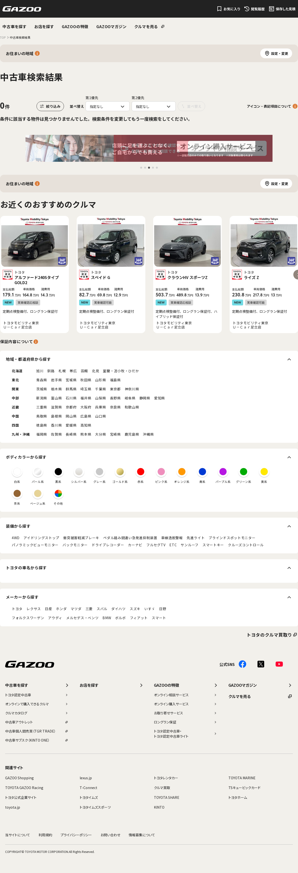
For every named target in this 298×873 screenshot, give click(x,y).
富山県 (56, 398)
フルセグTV (155, 544)
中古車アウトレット (36, 722)
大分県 (100, 434)
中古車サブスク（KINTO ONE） (36, 740)
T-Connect (88, 787)
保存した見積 (286, 8)
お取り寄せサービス (185, 712)
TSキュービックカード (244, 787)
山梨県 (100, 398)
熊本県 (85, 434)
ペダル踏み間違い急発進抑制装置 (130, 537)
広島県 (85, 416)
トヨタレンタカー (166, 777)
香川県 (56, 425)
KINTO (159, 807)
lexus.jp (86, 777)
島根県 (56, 416)
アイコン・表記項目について (269, 106)
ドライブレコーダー (108, 544)
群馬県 (71, 388)
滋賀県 (56, 407)
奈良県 (115, 407)
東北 (15, 379)
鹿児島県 (132, 434)
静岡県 (144, 398)
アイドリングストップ (41, 537)
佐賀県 (56, 434)
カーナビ (135, 544)
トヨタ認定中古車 (36, 694)
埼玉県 (85, 388)
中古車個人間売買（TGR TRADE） (36, 731)
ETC (173, 544)
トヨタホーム (237, 797)
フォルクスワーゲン (28, 617)
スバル (102, 608)
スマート (159, 617)
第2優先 (138, 97)
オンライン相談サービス (185, 694)
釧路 (50, 370)
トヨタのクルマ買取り (269, 634)
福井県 (85, 398)
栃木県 (56, 388)
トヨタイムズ (89, 797)
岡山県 (71, 416)
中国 (15, 416)
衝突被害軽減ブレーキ (81, 537)
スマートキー (213, 544)
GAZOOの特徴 (75, 26)
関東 (15, 388)
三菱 (89, 608)
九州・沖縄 (21, 434)
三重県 (41, 407)
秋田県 (85, 379)
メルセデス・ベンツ (82, 617)
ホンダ (61, 608)
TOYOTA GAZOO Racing (24, 787)
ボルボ (120, 617)
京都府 (71, 407)
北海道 (17, 370)
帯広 (73, 370)
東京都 (115, 388)
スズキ (135, 608)
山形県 (100, 379)
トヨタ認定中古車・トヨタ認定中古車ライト (185, 734)
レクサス (33, 608)
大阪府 (85, 407)
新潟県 (41, 398)
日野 (162, 608)
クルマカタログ (36, 712)
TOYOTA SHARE (166, 797)
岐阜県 (130, 398)
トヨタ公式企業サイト (21, 797)
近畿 (15, 407)
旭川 (39, 370)
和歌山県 (132, 407)
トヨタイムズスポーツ (95, 807)
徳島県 (41, 425)
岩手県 (56, 379)
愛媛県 (71, 425)
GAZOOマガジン (111, 26)
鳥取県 (41, 416)
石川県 (71, 398)
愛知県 (159, 398)
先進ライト (196, 537)
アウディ (55, 617)
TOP (3, 37)
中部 (15, 398)
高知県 (85, 425)
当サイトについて (17, 834)
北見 (95, 370)
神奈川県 (132, 388)
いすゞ (149, 608)
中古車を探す (14, 26)
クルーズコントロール (246, 544)
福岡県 (41, 434)
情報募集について (142, 834)
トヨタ (17, 608)
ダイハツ (118, 608)
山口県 (100, 416)
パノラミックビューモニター (35, 544)
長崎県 (71, 434)
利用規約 (45, 834)
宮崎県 (115, 434)
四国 (15, 425)
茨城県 (41, 388)
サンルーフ (190, 544)
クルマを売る (146, 26)
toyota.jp (12, 807)
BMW (106, 617)
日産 (48, 608)
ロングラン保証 (185, 722)
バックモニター (75, 544)
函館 (84, 370)
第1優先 (92, 97)
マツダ (76, 608)
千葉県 (100, 388)
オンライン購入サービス (185, 703)
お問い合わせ (110, 834)
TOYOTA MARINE (242, 777)
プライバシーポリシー (76, 834)
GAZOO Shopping (19, 777)
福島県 (115, 379)
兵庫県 (100, 407)
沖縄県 (148, 434)
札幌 (62, 370)
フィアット (139, 617)
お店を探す (44, 26)
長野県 (115, 398)
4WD (16, 537)
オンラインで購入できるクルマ (36, 703)
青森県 (41, 379)
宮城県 (71, 379)
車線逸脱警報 (172, 537)
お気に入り (232, 8)
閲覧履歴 (258, 8)
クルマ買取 (162, 787)
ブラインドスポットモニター (232, 537)
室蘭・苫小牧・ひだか (121, 370)
